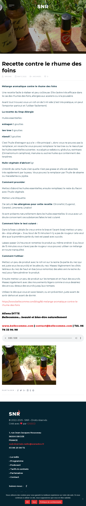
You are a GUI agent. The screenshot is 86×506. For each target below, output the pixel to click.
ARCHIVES (37, 76)
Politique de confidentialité (50, 502)
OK (27, 502)
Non (34, 502)
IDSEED (31, 423)
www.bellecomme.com (17, 325)
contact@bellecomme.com (54, 325)
